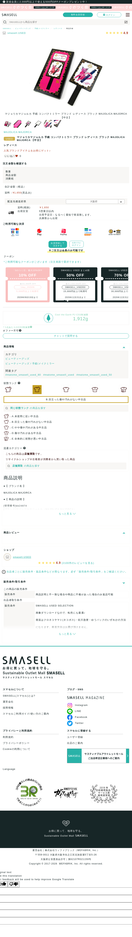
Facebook (77, 717)
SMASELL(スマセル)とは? (19, 695)
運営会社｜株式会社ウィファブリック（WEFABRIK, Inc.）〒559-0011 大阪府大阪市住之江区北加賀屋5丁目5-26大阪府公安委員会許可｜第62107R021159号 (65, 855)
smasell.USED (16, 33)
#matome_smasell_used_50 (94, 374)
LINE (74, 711)
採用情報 (8, 707)
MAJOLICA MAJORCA (18, 132)
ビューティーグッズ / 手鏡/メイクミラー (29, 363)
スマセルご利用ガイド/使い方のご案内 (26, 713)
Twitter (75, 723)
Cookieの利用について (16, 749)
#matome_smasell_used (59, 374)
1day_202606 (28, 287)
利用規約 (8, 737)
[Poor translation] (14, 884)
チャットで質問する (66, 335)
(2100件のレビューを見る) (78, 563)
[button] (64, 301)
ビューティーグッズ (17, 358)
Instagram (77, 705)
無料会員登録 (78, 14)
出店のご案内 (75, 743)
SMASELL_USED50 (75, 287)
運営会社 (8, 701)
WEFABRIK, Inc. (69, 863)
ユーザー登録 (75, 737)
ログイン (109, 14)
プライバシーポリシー (16, 743)
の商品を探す (25, 408)
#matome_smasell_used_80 (23, 374)
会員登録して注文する (58, 244)
